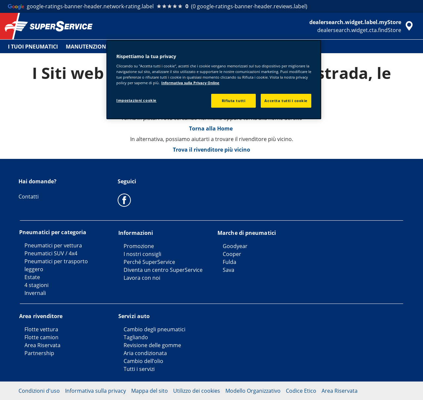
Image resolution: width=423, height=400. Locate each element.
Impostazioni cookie (136, 100)
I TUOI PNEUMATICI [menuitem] (33, 46)
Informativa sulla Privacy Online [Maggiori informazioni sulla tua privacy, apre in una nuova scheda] (190, 82)
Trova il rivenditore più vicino (211, 149)
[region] (213, 79)
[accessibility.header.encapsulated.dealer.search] (362, 26)
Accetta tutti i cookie (286, 100)
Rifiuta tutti (233, 100)
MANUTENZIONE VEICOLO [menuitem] (99, 46)
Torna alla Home (211, 128)
